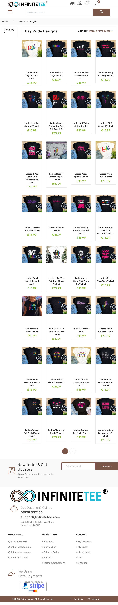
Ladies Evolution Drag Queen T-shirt (81, 75)
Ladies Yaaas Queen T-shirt (81, 175)
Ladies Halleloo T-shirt (56, 229)
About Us (48, 541)
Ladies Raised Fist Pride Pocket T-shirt (31, 433)
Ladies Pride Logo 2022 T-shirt (31, 75)
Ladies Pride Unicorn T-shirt (105, 330)
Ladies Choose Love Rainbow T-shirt (81, 382)
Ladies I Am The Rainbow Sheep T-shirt (56, 281)
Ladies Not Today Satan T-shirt (81, 124)
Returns (47, 557)
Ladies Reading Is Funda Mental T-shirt (81, 230)
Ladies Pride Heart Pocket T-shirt (32, 382)
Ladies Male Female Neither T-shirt (105, 382)
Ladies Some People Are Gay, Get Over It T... (56, 126)
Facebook (76, 599)
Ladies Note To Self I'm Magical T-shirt (56, 177)
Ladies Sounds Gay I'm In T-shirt (81, 431)
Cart (79, 557)
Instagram (94, 599)
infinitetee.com (18, 557)
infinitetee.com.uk (19, 546)
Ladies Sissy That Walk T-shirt (105, 279)
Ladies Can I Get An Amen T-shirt (32, 229)
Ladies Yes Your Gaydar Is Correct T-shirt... (105, 230)
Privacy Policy (50, 552)
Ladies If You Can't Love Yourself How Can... (31, 178)
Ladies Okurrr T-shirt (81, 330)
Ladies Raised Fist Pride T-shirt (56, 381)
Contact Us (49, 546)
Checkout (82, 562)
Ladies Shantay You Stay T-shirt (106, 74)
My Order (82, 546)
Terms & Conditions (53, 562)
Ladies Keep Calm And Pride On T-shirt (81, 281)
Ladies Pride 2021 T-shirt (106, 175)
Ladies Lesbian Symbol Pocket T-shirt (56, 332)
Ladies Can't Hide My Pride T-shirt (32, 281)
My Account (83, 541)
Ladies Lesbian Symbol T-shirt (31, 124)
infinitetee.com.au (19, 552)
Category (10, 31)
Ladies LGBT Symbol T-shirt (105, 124)
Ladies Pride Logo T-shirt (56, 74)
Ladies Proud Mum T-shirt (31, 330)
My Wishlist (83, 552)
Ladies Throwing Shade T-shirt (56, 431)
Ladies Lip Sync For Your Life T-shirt (105, 433)
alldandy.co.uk (17, 541)
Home (5, 21)
